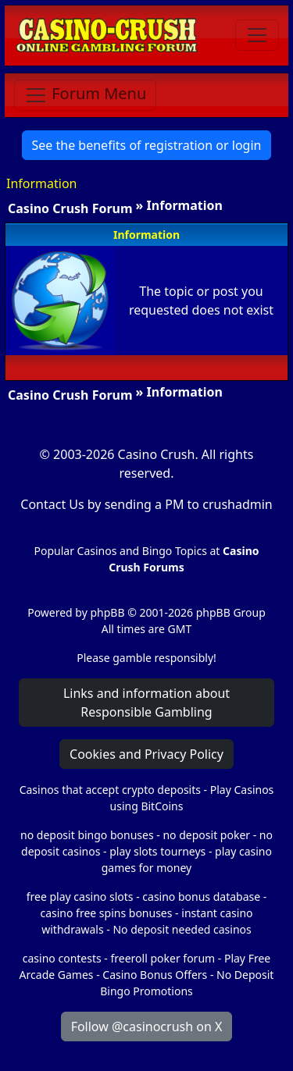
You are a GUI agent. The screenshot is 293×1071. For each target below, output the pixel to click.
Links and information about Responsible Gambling (146, 703)
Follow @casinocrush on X (147, 1026)
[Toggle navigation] (257, 35)
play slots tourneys (157, 851)
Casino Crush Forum (70, 208)
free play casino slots (80, 896)
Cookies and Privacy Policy (146, 754)
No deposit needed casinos (182, 929)
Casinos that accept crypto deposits (110, 789)
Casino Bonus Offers (154, 974)
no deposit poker (206, 834)
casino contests (62, 958)
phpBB (107, 612)
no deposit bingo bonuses (87, 834)
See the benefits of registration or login (147, 145)
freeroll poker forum (163, 958)
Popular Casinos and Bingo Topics (120, 550)
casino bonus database (201, 896)
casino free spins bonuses (106, 913)
